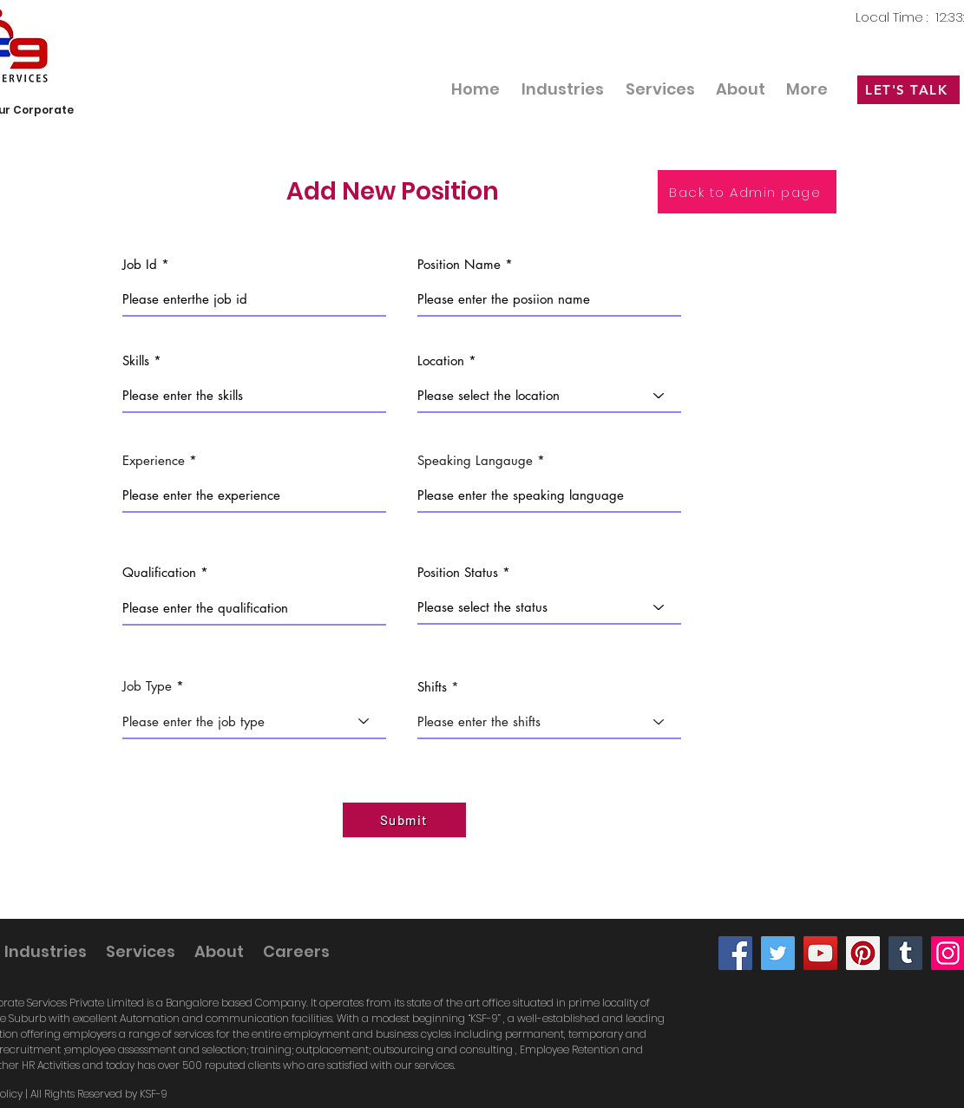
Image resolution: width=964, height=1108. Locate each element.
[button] (660, 89)
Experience (153, 460)
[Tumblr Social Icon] (905, 953)
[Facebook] (735, 953)
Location (440, 360)
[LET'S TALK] (908, 89)
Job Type (147, 685)
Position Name (459, 264)
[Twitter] (778, 953)
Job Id (139, 264)
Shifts (432, 686)
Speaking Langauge (475, 460)
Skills (135, 360)
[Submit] (404, 820)
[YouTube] (820, 953)
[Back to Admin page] (747, 191)
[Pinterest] (863, 953)
